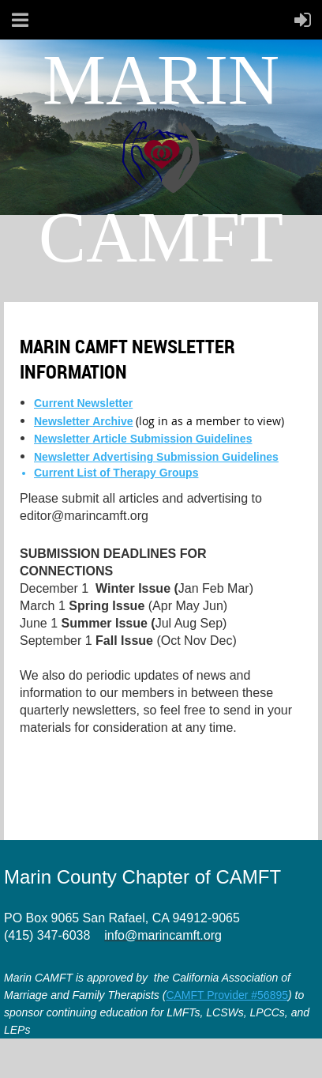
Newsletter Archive (83, 421)
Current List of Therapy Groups (116, 472)
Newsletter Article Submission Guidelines (143, 438)
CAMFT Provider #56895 (227, 995)
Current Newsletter (83, 403)
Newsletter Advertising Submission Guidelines (156, 456)
